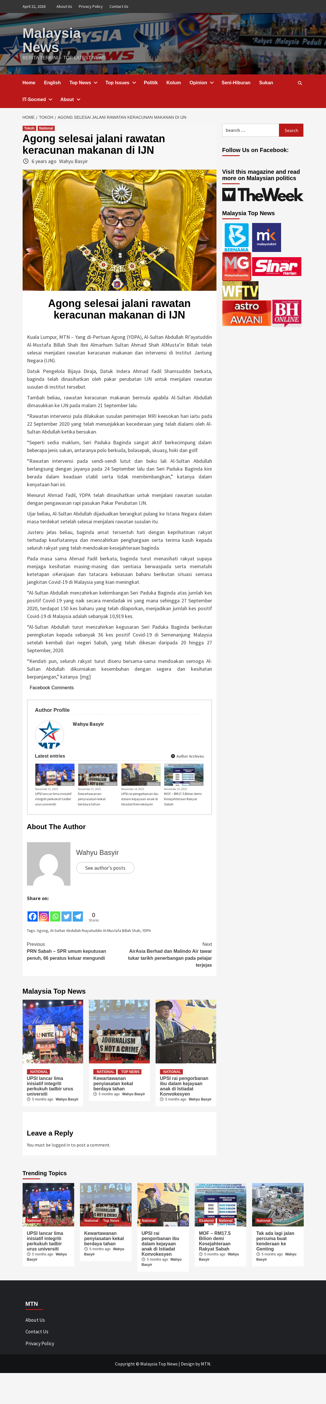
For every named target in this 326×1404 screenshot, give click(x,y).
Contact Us (119, 6)
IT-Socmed (37, 98)
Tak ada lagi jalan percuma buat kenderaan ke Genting (275, 1272)
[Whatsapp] (55, 943)
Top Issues (120, 82)
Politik (151, 82)
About (69, 98)
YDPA (146, 961)
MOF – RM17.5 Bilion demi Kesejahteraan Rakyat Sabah (183, 829)
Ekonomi (196, 815)
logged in (61, 1176)
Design (187, 1395)
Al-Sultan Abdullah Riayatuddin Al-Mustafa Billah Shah (95, 961)
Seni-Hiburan (236, 82)
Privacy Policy (91, 6)
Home (29, 82)
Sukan (266, 82)
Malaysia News (52, 39)
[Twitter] (66, 943)
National (46, 128)
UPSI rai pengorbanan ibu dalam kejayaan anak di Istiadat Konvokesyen (139, 829)
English (52, 82)
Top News (83, 82)
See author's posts (105, 898)
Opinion (201, 82)
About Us (64, 6)
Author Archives (187, 770)
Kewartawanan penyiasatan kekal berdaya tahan (91, 829)
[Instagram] (44, 943)
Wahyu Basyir (73, 160)
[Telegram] (78, 943)
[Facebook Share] (84, 938)
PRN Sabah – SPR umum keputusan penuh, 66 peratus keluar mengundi (73, 982)
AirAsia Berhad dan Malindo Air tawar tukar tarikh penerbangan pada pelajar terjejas (165, 985)
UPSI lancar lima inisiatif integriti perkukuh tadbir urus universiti (53, 829)
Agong (42, 961)
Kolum (174, 82)
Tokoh (29, 128)
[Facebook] (33, 943)
